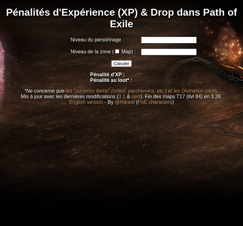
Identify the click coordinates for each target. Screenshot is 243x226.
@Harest (125, 102)
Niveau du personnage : (97, 39)
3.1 (122, 96)
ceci (136, 96)
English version (86, 102)
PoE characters (155, 102)
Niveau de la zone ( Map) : (103, 51)
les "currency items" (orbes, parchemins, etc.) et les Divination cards (141, 91)
